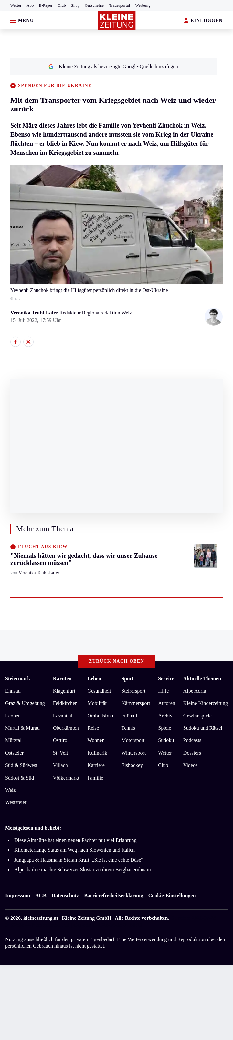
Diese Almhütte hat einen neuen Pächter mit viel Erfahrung (75, 840)
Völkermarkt (66, 777)
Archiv (165, 715)
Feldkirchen (65, 703)
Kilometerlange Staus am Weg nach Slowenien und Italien (74, 850)
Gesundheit (99, 691)
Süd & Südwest (21, 765)
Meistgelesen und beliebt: (33, 828)
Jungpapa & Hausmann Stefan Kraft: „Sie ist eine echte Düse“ (78, 860)
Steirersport (133, 691)
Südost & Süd (19, 777)
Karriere (95, 765)
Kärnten (62, 678)
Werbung (143, 5)
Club (62, 5)
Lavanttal (62, 715)
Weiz (10, 790)
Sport (127, 678)
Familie (95, 777)
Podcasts (192, 740)
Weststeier (15, 802)
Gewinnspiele (197, 715)
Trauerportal (119, 5)
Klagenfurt (64, 691)
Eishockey (132, 765)
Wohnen (95, 740)
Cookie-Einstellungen (172, 895)
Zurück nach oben (116, 661)
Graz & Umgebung (25, 703)
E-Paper (46, 5)
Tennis (128, 728)
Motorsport (132, 740)
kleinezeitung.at (40, 918)
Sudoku (166, 740)
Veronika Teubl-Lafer (34, 312)
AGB (41, 895)
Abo (30, 5)
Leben (94, 678)
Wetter (16, 5)
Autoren (166, 703)
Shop (75, 5)
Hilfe (163, 691)
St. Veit (60, 753)
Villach (60, 765)
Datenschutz (65, 895)
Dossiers (192, 753)
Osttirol (61, 740)
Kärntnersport (135, 703)
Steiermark (17, 678)
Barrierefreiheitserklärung (113, 895)
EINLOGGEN (203, 21)
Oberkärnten (66, 728)
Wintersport (133, 753)
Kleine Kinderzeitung (205, 703)
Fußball (129, 715)
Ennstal (13, 691)
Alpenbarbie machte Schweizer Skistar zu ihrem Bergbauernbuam (82, 869)
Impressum (17, 895)
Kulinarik (97, 753)
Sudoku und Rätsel (202, 728)
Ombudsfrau (100, 715)
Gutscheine (94, 5)
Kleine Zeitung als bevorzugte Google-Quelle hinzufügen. (113, 66)
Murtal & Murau (22, 728)
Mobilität (97, 703)
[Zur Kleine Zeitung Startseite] (117, 20)
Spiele (164, 728)
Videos (190, 765)
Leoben (13, 715)
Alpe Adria (194, 691)
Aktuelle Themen (202, 678)
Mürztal (13, 740)
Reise (93, 728)
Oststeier (14, 753)
